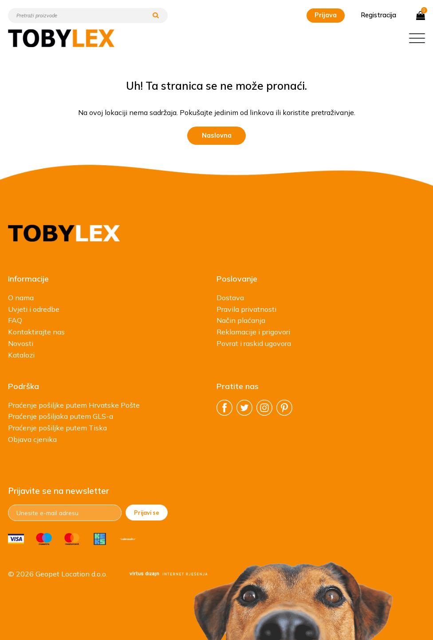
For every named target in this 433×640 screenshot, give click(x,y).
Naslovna (217, 135)
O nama (21, 297)
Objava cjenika (32, 439)
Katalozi (21, 354)
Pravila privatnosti (246, 309)
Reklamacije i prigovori (253, 331)
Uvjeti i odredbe (33, 309)
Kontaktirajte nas (36, 331)
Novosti (20, 343)
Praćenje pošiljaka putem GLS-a (60, 416)
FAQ (15, 320)
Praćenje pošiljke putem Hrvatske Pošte (74, 405)
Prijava (326, 15)
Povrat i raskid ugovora (253, 343)
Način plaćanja (240, 320)
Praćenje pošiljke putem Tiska (57, 427)
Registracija (378, 15)
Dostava (230, 297)
